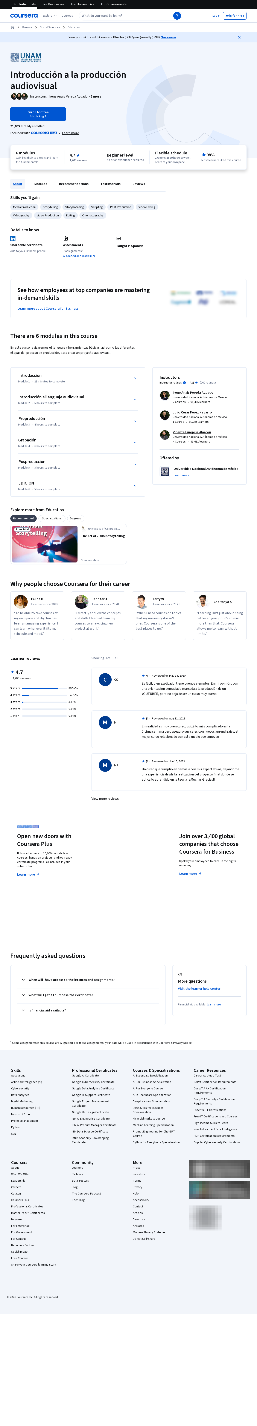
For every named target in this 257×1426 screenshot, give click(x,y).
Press (136, 1168)
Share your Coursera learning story (33, 1265)
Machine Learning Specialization (153, 1125)
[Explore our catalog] (50, 16)
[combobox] (125, 16)
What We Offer (20, 1174)
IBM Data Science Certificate (90, 1131)
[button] (67, 16)
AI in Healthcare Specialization (152, 1095)
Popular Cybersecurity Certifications (217, 1142)
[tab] (23, 518)
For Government (21, 1232)
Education (74, 27)
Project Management (24, 1121)
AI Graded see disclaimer (79, 256)
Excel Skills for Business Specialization (148, 1110)
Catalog (16, 1193)
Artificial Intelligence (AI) (26, 1082)
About (17, 184)
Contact (138, 1206)
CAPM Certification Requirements (215, 1082)
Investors (139, 1174)
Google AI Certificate (85, 1075)
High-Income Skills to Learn (211, 1123)
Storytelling (50, 207)
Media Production (24, 207)
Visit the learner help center (199, 988)
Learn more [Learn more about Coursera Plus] (28, 874)
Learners (77, 1168)
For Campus (18, 1239)
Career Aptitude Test (207, 1075)
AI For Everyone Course (148, 1088)
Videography (21, 215)
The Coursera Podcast (86, 1193)
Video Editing (146, 207)
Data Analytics (20, 1095)
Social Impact (19, 1252)
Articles (138, 1213)
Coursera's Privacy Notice (175, 1043)
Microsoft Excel (20, 1114)
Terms (137, 1181)
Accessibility (141, 1200)
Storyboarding (74, 207)
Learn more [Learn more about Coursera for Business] (190, 873)
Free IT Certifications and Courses (216, 1116)
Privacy (137, 1187)
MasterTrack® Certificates (28, 1213)
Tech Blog (78, 1200)
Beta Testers (80, 1181)
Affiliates (138, 1226)
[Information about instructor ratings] (184, 382)
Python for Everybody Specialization (156, 1142)
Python (15, 1127)
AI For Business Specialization (152, 1082)
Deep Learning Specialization (151, 1101)
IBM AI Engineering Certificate (91, 1119)
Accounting (18, 1075)
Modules (40, 184)
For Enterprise (20, 1226)
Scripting (97, 207)
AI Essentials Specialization (150, 1075)
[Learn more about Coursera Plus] (70, 133)
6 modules (25, 153)
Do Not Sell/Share (144, 1239)
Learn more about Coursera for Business (47, 308)
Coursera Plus (20, 1200)
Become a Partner (22, 1245)
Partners (77, 1174)
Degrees (16, 1219)
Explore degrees (113, 866)
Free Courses (20, 1258)
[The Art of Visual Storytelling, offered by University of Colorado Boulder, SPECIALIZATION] (103, 536)
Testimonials (110, 184)
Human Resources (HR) (25, 1108)
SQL (13, 1134)
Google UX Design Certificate (90, 1112)
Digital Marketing (22, 1101)
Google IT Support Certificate (91, 1095)
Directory (139, 1219)
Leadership (18, 1181)
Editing (70, 215)
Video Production (48, 215)
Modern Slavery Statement (150, 1232)
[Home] (12, 27)
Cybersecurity (20, 1088)
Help (136, 1193)
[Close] (239, 37)
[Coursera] (24, 15)
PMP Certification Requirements (214, 1136)
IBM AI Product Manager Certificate (94, 1125)
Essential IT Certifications (210, 1110)
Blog (75, 1187)
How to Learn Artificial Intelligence (215, 1129)
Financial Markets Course (149, 1119)
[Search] (177, 16)
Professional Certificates (27, 1206)
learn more (214, 1004)
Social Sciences (50, 27)
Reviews (138, 184)
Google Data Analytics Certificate (93, 1088)
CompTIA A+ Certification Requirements (210, 1090)
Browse (27, 27)
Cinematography (92, 215)
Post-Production (120, 207)
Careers (16, 1187)
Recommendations (73, 184)
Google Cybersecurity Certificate (93, 1082)
